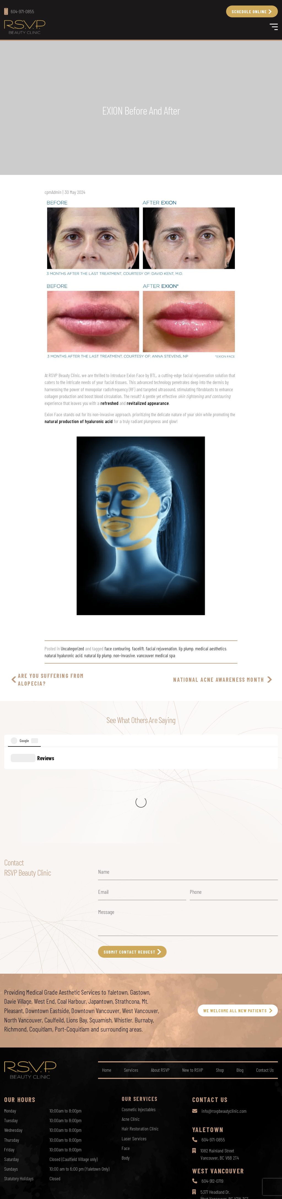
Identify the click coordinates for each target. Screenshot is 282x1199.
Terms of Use (145, 1189)
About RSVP (160, 975)
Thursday (11, 1045)
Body (125, 1063)
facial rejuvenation (161, 648)
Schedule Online (249, 11)
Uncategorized (72, 648)
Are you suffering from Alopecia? (51, 679)
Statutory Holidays (19, 1083)
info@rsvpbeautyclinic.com (224, 1016)
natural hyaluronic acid (63, 655)
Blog (240, 975)
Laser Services (134, 1043)
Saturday (11, 1064)
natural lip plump (98, 655)
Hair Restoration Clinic (140, 1033)
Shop (220, 975)
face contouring (117, 648)
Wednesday (13, 1035)
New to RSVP (192, 975)
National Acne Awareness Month (218, 679)
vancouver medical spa (156, 655)
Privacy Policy (120, 1189)
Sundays (11, 1074)
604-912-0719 (212, 1086)
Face (126, 1053)
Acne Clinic (131, 1024)
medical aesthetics (210, 648)
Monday (10, 1016)
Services (131, 975)
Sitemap (165, 1189)
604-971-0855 (213, 1044)
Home (106, 975)
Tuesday (11, 1025)
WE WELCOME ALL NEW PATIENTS (235, 915)
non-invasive (124, 655)
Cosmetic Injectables (139, 1014)
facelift (138, 648)
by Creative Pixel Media (260, 1190)
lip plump (186, 648)
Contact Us (265, 975)
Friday (9, 1054)
